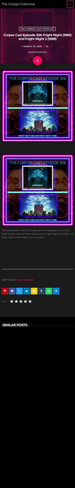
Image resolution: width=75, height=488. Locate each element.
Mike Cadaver (24, 280)
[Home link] (18, 4)
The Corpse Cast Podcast (37, 29)
